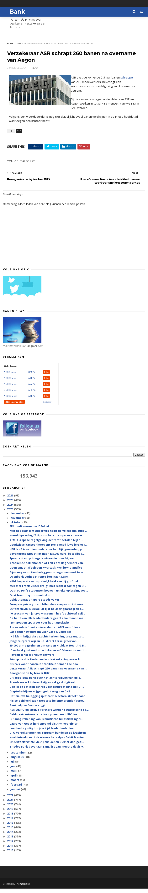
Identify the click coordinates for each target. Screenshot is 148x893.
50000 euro (10, 401)
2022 (10, 800)
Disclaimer (47, 406)
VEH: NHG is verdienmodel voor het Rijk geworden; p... (47, 554)
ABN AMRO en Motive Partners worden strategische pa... (49, 715)
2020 (10, 809)
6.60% (31, 389)
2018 (10, 818)
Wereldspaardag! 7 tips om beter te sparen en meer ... (47, 540)
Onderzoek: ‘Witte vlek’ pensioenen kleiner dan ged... (47, 747)
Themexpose (23, 888)
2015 (10, 832)
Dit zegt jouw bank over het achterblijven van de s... (46, 683)
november (17, 522)
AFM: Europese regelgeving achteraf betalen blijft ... (46, 545)
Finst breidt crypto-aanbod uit (31, 600)
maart (15, 785)
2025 (10, 505)
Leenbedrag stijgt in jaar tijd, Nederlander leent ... (45, 733)
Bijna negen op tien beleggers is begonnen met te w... (47, 577)
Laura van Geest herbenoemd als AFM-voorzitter (43, 728)
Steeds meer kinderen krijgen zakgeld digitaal (42, 687)
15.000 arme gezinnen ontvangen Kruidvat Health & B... (48, 650)
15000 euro (10, 389)
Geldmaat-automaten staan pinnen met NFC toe (43, 719)
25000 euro (10, 395)
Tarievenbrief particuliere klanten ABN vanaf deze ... (46, 632)
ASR (19, 45)
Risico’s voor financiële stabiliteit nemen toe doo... (45, 669)
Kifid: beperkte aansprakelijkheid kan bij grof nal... (45, 586)
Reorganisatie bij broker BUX (30, 678)
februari (16, 789)
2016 (10, 827)
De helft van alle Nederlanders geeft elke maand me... (48, 623)
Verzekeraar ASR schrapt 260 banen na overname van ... (48, 673)
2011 (10, 850)
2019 (10, 814)
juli (12, 766)
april (13, 780)
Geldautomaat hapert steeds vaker (34, 604)
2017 (10, 823)
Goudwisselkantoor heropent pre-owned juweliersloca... (48, 549)
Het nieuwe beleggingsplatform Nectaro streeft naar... (48, 701)
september (18, 757)
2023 (10, 514)
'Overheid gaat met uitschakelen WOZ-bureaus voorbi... (48, 655)
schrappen (128, 81)
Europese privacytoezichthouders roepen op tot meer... (48, 609)
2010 (10, 855)
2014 (10, 837)
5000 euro (10, 377)
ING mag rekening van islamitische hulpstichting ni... (46, 724)
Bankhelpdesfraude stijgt (27, 710)
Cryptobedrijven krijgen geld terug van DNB (40, 696)
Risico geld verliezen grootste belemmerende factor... (47, 705)
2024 (10, 509)
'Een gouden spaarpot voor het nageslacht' (40, 627)
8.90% (31, 377)
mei (13, 775)
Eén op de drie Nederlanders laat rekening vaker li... (46, 664)
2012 (10, 846)
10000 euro (10, 383)
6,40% (31, 395)
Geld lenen (10, 371)
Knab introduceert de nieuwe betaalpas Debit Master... (48, 742)
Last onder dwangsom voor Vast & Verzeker (40, 637)
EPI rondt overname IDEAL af (29, 531)
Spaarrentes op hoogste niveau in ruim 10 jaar (42, 563)
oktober (16, 527)
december (17, 518)
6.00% (31, 383)
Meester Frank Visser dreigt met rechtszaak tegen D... (48, 591)
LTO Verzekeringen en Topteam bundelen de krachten (48, 737)
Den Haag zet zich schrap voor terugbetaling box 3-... (47, 692)
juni (13, 771)
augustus (17, 762)
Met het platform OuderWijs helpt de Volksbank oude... (48, 536)
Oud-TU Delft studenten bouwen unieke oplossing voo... (49, 595)
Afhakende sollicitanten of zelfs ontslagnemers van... (47, 568)
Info (46, 377)
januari (15, 794)
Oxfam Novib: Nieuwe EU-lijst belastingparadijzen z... (47, 614)
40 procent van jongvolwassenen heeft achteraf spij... (47, 618)
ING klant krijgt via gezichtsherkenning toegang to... (47, 641)
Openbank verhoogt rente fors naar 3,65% (39, 581)
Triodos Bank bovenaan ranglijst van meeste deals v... (47, 751)
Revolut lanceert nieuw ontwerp (32, 660)
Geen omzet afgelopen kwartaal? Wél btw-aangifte (46, 572)
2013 (10, 841)
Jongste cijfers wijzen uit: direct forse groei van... (44, 646)
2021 (10, 804)
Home (11, 45)
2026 (10, 500)
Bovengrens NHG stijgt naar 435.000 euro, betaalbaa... (47, 558)
